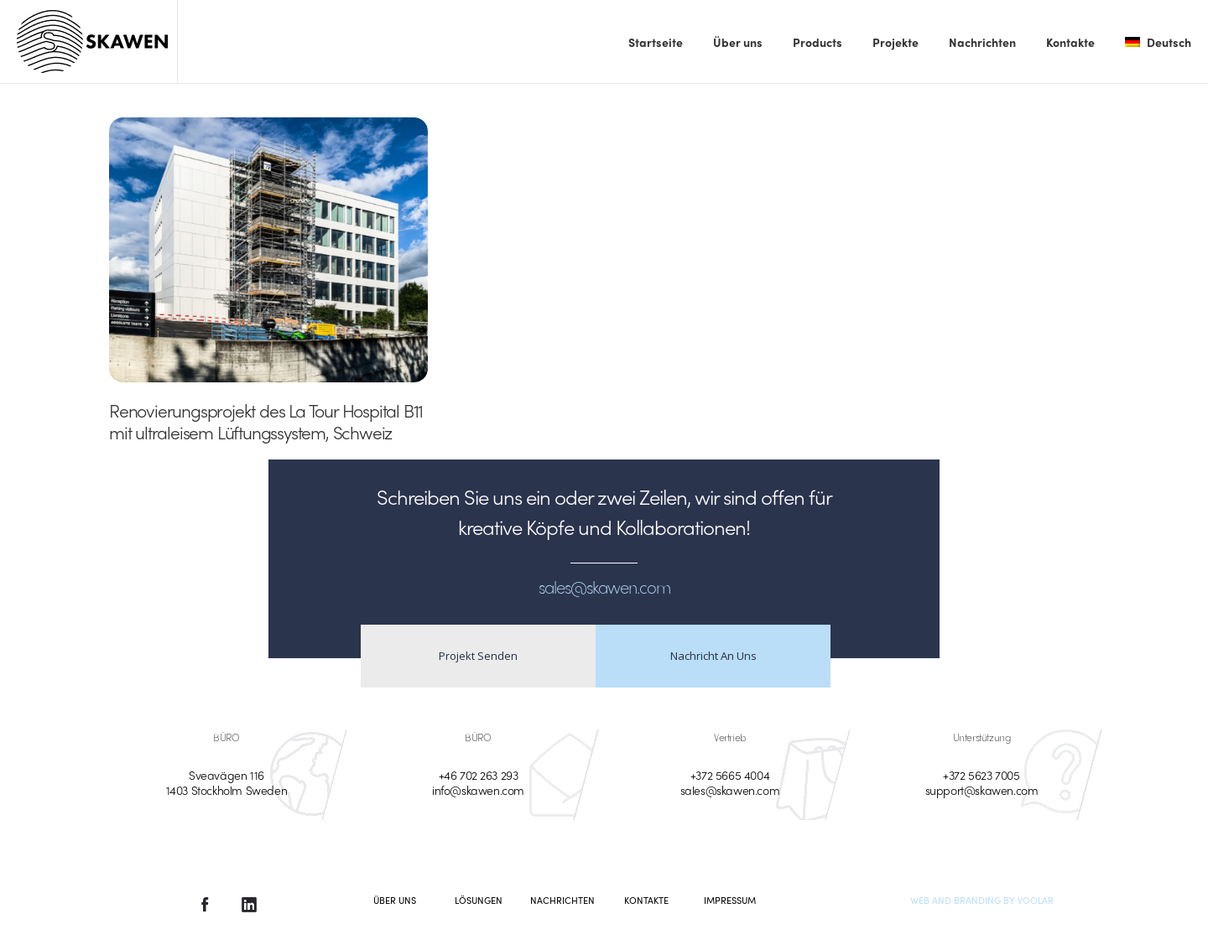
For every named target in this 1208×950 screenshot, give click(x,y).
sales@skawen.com (730, 789)
